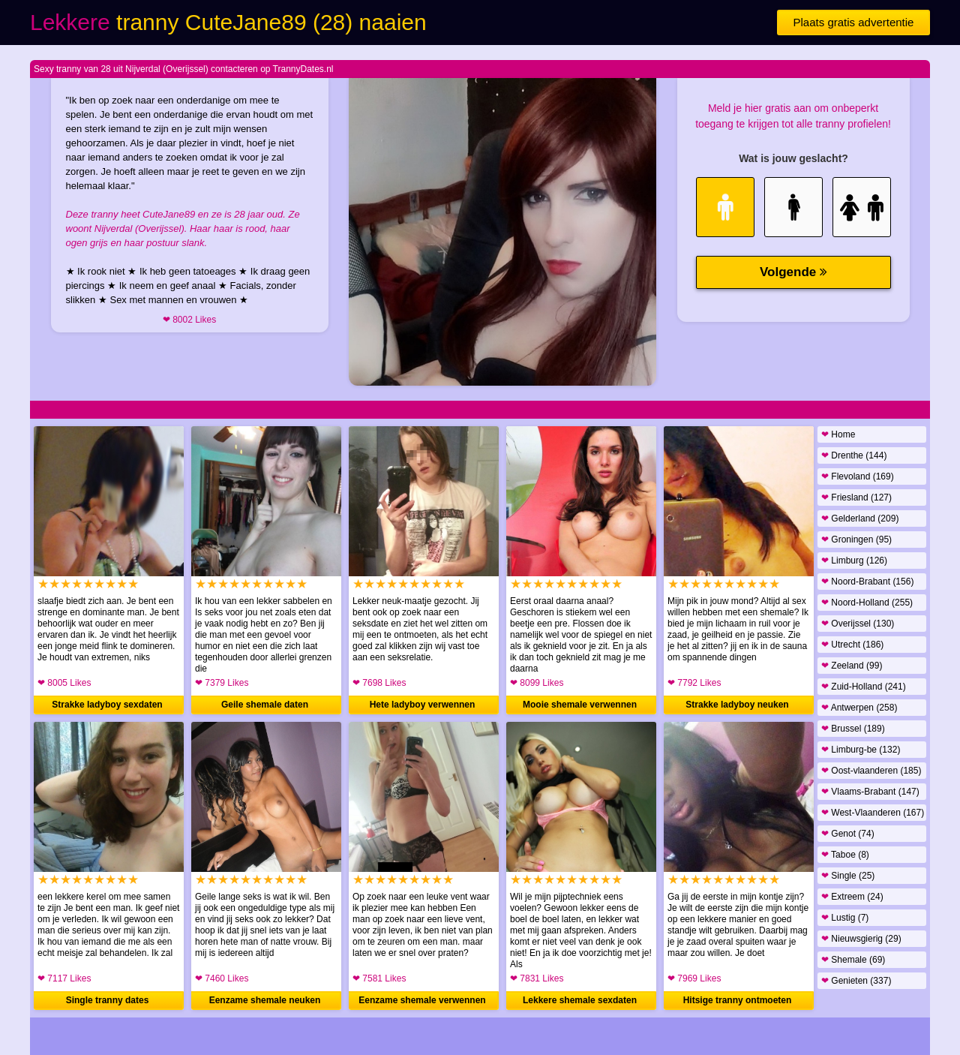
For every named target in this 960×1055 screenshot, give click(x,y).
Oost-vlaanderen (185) (871, 770)
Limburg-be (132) (860, 749)
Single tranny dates (107, 1000)
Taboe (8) (845, 854)
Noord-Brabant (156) (867, 581)
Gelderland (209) (859, 518)
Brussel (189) (853, 728)
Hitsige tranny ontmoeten (737, 1000)
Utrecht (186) (852, 644)
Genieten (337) (856, 980)
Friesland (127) (856, 497)
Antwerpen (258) (859, 707)
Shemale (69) (853, 959)
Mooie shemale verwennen (580, 704)
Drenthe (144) (853, 455)
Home (838, 434)
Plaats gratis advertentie (854, 22)
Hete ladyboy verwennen (423, 704)
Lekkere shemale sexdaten (580, 1000)
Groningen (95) (856, 539)
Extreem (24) (852, 896)
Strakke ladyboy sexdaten (107, 704)
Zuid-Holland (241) (863, 686)
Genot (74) (847, 833)
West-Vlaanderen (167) (872, 812)
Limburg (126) (854, 560)
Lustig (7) (844, 917)
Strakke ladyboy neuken (737, 704)
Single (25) (847, 875)
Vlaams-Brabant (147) (870, 791)
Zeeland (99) (851, 665)
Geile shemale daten (264, 704)
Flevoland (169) (857, 476)
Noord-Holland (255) (867, 602)
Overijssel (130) (857, 623)
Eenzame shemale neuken (265, 1000)
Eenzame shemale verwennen (421, 1000)
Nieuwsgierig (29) (861, 938)
